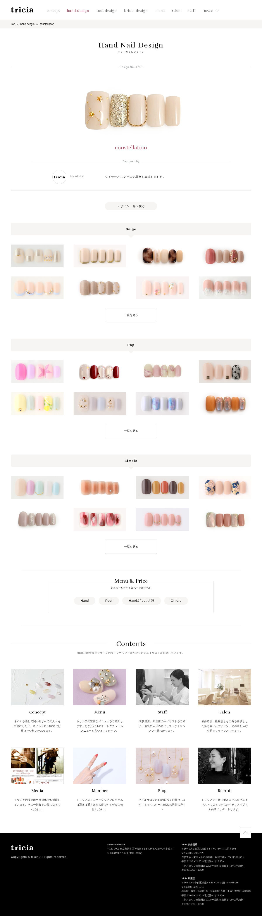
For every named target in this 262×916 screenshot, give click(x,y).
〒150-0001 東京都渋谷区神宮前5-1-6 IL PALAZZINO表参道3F (140, 849)
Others (176, 600)
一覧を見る (131, 315)
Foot (108, 600)
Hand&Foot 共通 (141, 600)
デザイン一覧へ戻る (131, 206)
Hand (85, 600)
